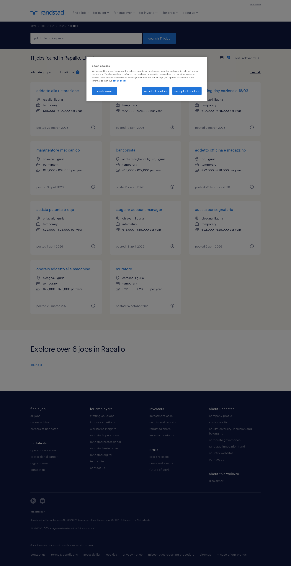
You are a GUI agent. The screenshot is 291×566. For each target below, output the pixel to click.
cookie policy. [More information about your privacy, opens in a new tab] (119, 80)
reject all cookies (155, 91)
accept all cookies (187, 91)
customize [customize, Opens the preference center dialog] (104, 91)
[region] (146, 79)
